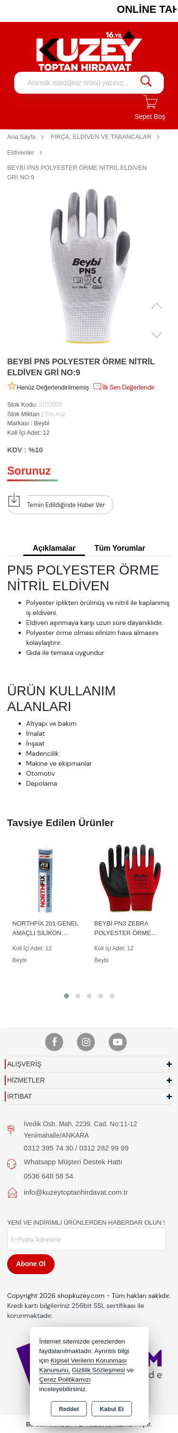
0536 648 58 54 (48, 1176)
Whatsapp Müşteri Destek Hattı (73, 1162)
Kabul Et (112, 1409)
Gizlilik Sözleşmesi (98, 1370)
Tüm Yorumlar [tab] (119, 548)
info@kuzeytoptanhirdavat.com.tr (76, 1192)
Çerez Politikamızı (65, 1379)
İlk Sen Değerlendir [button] (124, 386)
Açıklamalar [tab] (54, 548)
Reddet (69, 1409)
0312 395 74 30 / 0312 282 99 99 (76, 1148)
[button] (66, 996)
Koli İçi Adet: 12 (28, 432)
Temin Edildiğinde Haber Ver (56, 502)
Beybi (41, 423)
